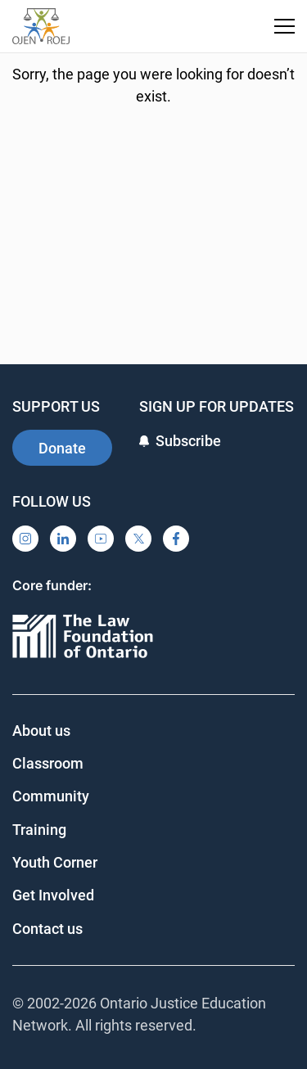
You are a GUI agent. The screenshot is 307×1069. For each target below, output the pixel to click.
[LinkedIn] (63, 538)
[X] (138, 538)
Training (39, 829)
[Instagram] (25, 538)
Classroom (48, 763)
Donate (62, 448)
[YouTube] (101, 538)
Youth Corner (54, 862)
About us (41, 730)
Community (50, 796)
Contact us (47, 928)
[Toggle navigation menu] (284, 26)
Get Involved (53, 895)
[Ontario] (82, 637)
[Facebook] (176, 538)
